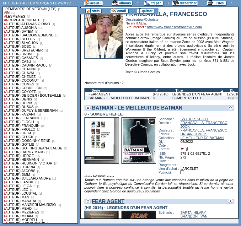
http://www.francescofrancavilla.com (174, 27)
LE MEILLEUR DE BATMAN (202, 138)
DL (232, 90)
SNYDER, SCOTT (194, 119)
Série (96, 90)
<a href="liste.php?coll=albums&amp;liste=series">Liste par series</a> (40, 111)
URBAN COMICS (193, 134)
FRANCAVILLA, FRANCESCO (204, 123)
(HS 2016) (161, 94)
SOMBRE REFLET (186, 98)
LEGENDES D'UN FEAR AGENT (197, 94)
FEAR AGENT (99, 94)
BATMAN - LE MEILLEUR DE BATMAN (118, 98)
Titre (179, 90)
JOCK (185, 126)
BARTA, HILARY (193, 212)
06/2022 (233, 98)
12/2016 (233, 94)
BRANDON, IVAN (193, 216)
